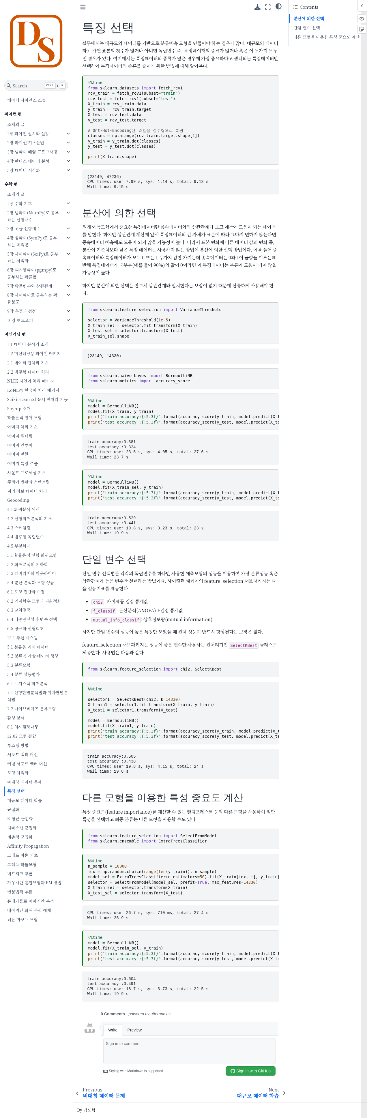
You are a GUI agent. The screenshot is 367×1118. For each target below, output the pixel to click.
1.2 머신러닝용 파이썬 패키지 (34, 353)
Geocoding (19, 500)
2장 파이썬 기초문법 (26, 142)
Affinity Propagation (28, 846)
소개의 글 (16, 124)
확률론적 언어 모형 (25, 417)
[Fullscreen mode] (268, 6)
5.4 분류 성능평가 (24, 674)
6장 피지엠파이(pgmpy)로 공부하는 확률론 (32, 273)
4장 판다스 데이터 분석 (29, 161)
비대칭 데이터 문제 (25, 782)
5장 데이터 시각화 (24, 170)
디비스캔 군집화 (22, 828)
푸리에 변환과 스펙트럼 (29, 482)
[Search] (36, 85)
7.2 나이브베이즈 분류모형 (32, 708)
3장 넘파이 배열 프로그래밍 (33, 152)
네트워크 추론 (20, 873)
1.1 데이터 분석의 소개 (28, 344)
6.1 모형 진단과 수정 (26, 592)
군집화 (14, 809)
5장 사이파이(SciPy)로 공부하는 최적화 (33, 257)
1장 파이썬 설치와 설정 (28, 133)
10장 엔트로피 (20, 320)
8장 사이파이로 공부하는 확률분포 (33, 298)
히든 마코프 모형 (23, 919)
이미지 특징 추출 (23, 463)
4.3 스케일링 (19, 528)
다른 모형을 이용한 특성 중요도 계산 (326, 37)
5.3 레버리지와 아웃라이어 (32, 573)
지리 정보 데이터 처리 (27, 491)
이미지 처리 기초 (23, 427)
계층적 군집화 (20, 837)
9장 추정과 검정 (22, 311)
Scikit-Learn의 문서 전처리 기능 (38, 399)
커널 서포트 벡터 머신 (27, 764)
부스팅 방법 (18, 745)
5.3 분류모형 (19, 665)
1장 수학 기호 (20, 203)
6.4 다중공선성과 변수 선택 (32, 619)
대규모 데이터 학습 (25, 800)
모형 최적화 (18, 772)
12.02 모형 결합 (22, 736)
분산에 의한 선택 (308, 18)
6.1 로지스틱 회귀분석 (28, 683)
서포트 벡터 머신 (23, 754)
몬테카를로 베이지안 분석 (31, 901)
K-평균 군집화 (20, 818)
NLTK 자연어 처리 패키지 (31, 381)
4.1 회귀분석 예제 (24, 509)
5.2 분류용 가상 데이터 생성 (33, 656)
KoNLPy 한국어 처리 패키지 (33, 390)
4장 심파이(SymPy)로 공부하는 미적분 (32, 241)
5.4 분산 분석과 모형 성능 (31, 582)
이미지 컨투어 (20, 445)
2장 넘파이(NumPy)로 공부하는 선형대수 (33, 215)
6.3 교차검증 (19, 610)
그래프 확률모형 (22, 864)
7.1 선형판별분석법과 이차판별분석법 (38, 695)
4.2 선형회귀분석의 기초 (30, 518)
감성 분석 (16, 718)
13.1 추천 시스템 (23, 637)
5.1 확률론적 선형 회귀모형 (32, 555)
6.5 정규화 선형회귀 (26, 628)
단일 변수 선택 (306, 28)
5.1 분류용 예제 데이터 (28, 647)
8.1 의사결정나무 (23, 727)
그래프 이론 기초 (23, 855)
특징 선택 (16, 791)
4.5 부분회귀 (19, 546)
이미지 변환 (18, 454)
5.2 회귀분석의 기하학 (28, 564)
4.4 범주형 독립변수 (26, 536)
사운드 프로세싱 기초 (27, 472)
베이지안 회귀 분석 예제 (29, 910)
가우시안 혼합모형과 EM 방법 (35, 882)
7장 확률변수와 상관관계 (30, 286)
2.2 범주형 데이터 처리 (28, 372)
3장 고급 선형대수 (24, 228)
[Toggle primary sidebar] (83, 6)
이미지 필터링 (20, 436)
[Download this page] (257, 7)
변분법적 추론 (20, 892)
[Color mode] (278, 6)
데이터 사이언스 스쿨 (27, 100)
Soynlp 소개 (19, 408)
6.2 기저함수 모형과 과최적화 (34, 601)
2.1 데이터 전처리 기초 (28, 362)
